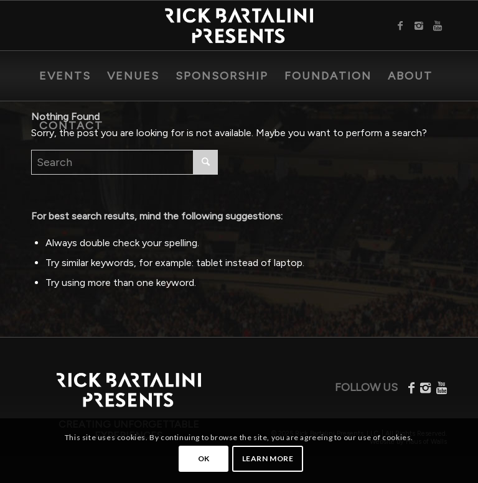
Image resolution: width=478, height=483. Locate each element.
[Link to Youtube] (437, 25)
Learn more (268, 458)
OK (204, 458)
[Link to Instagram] (419, 25)
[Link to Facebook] (400, 25)
